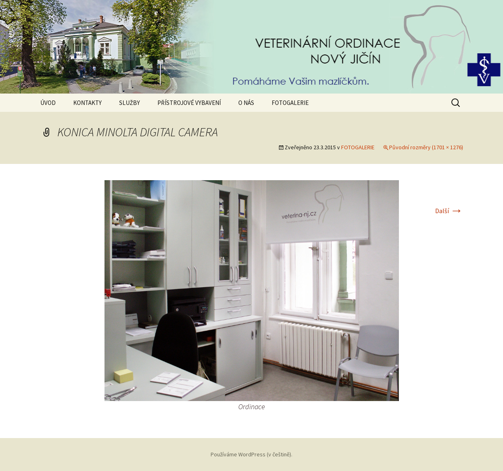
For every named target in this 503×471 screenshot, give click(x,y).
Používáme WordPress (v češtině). (251, 454)
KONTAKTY (87, 103)
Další (449, 211)
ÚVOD (48, 103)
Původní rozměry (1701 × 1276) (426, 147)
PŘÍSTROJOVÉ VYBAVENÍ (189, 103)
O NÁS (246, 103)
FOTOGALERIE (290, 103)
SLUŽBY (129, 103)
